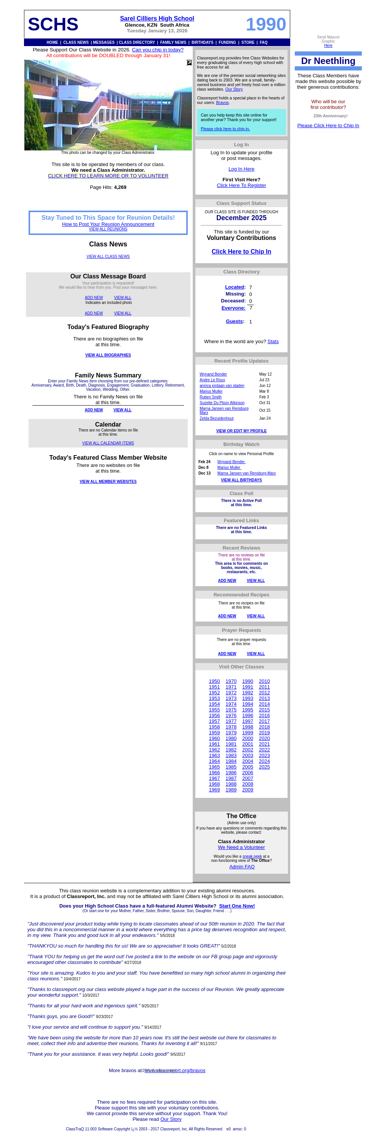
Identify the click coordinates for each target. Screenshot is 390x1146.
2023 (264, 755)
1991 (247, 687)
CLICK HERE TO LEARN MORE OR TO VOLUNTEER (108, 176)
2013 (264, 698)
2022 (264, 750)
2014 (264, 704)
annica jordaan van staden (222, 386)
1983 (231, 755)
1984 (231, 761)
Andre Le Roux (212, 380)
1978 (231, 727)
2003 (247, 755)
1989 (231, 790)
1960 (214, 738)
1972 (231, 692)
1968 (214, 784)
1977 (231, 721)
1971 (231, 687)
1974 (231, 704)
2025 (264, 767)
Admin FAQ (241, 866)
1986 (231, 772)
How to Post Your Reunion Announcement (108, 224)
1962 (214, 750)
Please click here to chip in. (225, 128)
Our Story (234, 89)
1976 (231, 715)
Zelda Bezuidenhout (216, 418)
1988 (231, 784)
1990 (247, 681)
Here (328, 45)
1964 (214, 761)
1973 (231, 698)
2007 (247, 778)
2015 (264, 710)
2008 (247, 784)
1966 (214, 772)
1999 (247, 732)
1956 (214, 715)
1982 (231, 750)
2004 (247, 761)
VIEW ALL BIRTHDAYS (241, 480)
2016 (264, 715)
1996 (247, 715)
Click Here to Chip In (241, 251)
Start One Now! (237, 906)
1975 (231, 710)
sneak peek (252, 856)
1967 (214, 778)
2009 (247, 790)
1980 (231, 738)
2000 (247, 738)
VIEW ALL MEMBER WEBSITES (108, 481)
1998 (247, 727)
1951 (214, 687)
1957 (214, 721)
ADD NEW (94, 298)
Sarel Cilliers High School (157, 18)
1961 (214, 744)
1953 (214, 698)
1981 (231, 744)
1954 (214, 704)
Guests (234, 321)
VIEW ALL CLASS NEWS (108, 256)
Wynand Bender (213, 374)
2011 (264, 687)
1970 (231, 681)
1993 (247, 698)
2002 (247, 750)
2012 (264, 692)
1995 (247, 710)
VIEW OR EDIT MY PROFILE (241, 431)
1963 (214, 755)
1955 (214, 710)
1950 (214, 681)
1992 (247, 692)
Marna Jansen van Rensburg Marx (246, 473)
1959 (214, 732)
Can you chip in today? (158, 50)
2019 (264, 732)
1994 (247, 704)
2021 (264, 744)
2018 (264, 727)
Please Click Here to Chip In (328, 125)
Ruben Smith (211, 397)
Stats (273, 341)
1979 (231, 732)
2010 (264, 681)
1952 (214, 692)
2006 (247, 772)
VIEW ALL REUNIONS (108, 229)
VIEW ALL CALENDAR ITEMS (108, 443)
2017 (264, 721)
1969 (214, 790)
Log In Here (241, 169)
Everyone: (234, 308)
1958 (214, 727)
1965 (214, 767)
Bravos (222, 102)
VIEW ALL (123, 298)
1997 (247, 721)
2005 (247, 767)
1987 (231, 778)
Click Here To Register (241, 185)
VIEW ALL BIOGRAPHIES (108, 355)
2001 (247, 744)
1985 (231, 767)
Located (234, 287)
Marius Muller (211, 391)
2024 (264, 761)
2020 (264, 738)
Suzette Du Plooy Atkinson (222, 403)
